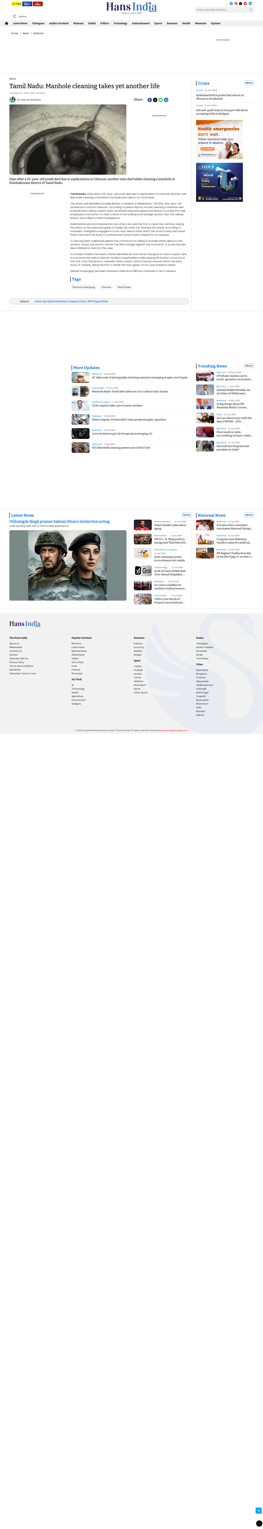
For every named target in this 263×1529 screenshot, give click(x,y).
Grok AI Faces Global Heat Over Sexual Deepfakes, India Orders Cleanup (170, 574)
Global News (78, 655)
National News (212, 515)
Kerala (199, 655)
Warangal (201, 689)
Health (186, 23)
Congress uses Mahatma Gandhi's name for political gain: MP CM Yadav (233, 543)
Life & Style (78, 662)
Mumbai (200, 711)
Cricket (138, 666)
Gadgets (76, 704)
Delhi (198, 707)
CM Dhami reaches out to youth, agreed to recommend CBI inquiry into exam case (234, 379)
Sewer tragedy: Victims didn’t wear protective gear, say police (129, 419)
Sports (158, 23)
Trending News (212, 366)
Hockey (138, 674)
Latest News (20, 23)
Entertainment (141, 23)
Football (138, 670)
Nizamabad (202, 700)
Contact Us (15, 651)
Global (92, 23)
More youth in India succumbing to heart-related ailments (234, 435)
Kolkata (200, 715)
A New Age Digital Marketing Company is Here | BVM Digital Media (71, 301)
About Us (14, 643)
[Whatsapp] (160, 100)
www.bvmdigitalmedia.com (173, 730)
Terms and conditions (21, 666)
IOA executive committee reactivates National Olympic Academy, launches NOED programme (234, 530)
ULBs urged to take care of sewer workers (117, 405)
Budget (138, 655)
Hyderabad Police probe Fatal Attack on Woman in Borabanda (220, 97)
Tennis (137, 677)
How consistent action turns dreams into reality (169, 558)
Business (172, 23)
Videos (75, 658)
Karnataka (98, 387)
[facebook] (149, 100)
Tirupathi (201, 696)
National (78, 23)
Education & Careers (165, 549)
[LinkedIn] (166, 100)
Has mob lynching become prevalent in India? (233, 448)
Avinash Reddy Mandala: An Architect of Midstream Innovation (233, 393)
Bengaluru (201, 674)
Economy (139, 647)
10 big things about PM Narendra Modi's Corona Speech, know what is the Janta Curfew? (232, 409)
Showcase (77, 673)
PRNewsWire (15, 647)
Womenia (200, 23)
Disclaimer (15, 670)
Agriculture (77, 696)
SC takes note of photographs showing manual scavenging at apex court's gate (139, 377)
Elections (76, 643)
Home (14, 33)
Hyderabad (202, 670)
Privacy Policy (16, 662)
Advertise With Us (18, 658)
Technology (120, 23)
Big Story (221, 372)
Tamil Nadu (124, 287)
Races (137, 689)
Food (74, 666)
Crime (204, 83)
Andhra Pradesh (59, 23)
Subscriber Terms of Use (22, 673)
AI (72, 685)
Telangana (38, 23)
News (25, 33)
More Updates (86, 368)
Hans (219, 414)
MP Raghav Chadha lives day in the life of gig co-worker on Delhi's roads (235, 557)
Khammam (202, 704)
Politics (104, 23)
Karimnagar (202, 692)
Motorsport (140, 685)
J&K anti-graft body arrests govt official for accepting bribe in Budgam (222, 112)
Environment (78, 700)
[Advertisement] (101, 46)
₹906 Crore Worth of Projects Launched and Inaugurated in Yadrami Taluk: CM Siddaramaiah (169, 604)
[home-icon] (6, 23)
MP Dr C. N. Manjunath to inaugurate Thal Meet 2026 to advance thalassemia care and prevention (171, 544)
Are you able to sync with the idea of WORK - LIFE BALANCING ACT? (234, 421)
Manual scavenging (84, 287)
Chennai (106, 287)
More (249, 83)
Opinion (215, 23)
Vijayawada (202, 681)
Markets (138, 651)
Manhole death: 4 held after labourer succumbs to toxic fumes (130, 391)
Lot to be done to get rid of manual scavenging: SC (122, 433)
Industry (138, 643)
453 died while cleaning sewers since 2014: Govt (121, 447)
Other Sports (141, 692)
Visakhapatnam (204, 685)
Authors (13, 655)
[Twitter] (155, 100)
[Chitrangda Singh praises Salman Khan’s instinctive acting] (68, 524)
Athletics (138, 681)
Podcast (76, 670)
